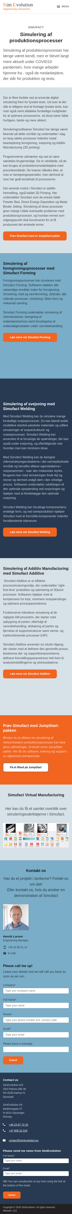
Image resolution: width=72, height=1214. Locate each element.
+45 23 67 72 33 (18, 1124)
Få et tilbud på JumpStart (25, 767)
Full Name (9, 999)
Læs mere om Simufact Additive (30, 673)
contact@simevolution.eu (23, 1140)
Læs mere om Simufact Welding (30, 532)
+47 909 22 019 (18, 1130)
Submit (13, 1060)
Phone (7, 1014)
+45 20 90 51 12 (17, 947)
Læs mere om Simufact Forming (30, 337)
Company (9, 985)
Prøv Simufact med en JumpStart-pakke (35, 236)
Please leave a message (17, 1043)
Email (7, 1028)
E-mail (12, 953)
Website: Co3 (10, 1210)
